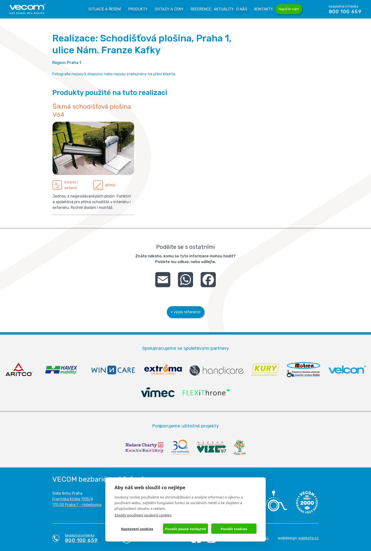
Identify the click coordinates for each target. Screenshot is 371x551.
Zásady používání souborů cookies (143, 515)
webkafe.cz (308, 538)
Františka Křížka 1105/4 (72, 499)
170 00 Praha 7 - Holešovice (77, 504)
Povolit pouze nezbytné (185, 528)
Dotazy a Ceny (169, 9)
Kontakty (263, 9)
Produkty (138, 9)
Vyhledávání (313, 9)
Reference (201, 9)
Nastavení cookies (137, 528)
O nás (241, 9)
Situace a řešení (104, 9)
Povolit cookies (234, 528)
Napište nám (288, 9)
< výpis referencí (185, 312)
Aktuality (224, 9)
